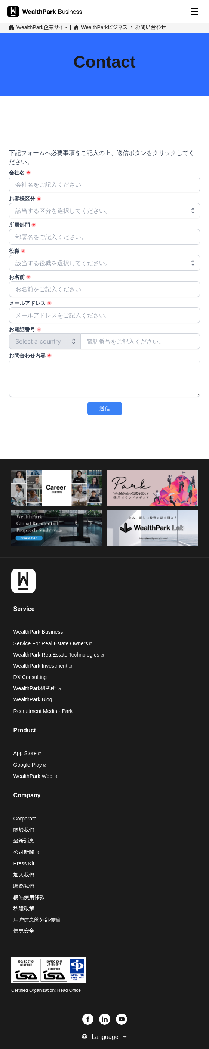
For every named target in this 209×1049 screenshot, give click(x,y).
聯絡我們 (23, 886)
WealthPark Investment (42, 666)
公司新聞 (26, 852)
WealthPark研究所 (34, 688)
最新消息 (23, 841)
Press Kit (23, 863)
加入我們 (23, 875)
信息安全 (23, 931)
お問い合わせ (150, 27)
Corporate (25, 819)
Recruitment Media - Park (43, 711)
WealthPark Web (35, 776)
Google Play (29, 765)
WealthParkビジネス (104, 27)
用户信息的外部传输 (37, 920)
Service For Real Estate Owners (53, 643)
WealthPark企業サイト (41, 27)
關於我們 (23, 830)
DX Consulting (30, 677)
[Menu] (194, 11)
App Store (27, 753)
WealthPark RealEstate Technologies (58, 655)
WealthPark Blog (32, 699)
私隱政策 (23, 909)
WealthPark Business (38, 632)
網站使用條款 (29, 897)
